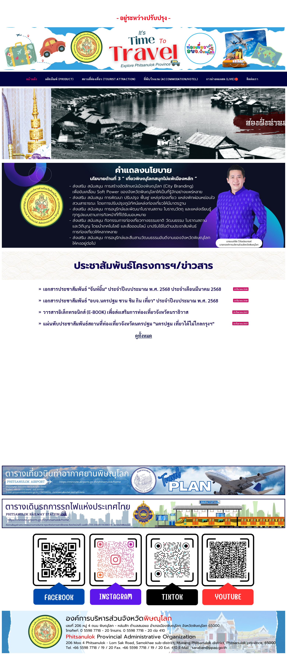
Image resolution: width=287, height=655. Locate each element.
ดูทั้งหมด (143, 335)
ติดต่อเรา (252, 79)
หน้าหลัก (31, 79)
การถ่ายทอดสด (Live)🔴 (222, 79)
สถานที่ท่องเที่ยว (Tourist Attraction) (108, 79)
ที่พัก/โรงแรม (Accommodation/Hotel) (171, 79)
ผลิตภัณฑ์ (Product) (59, 79)
